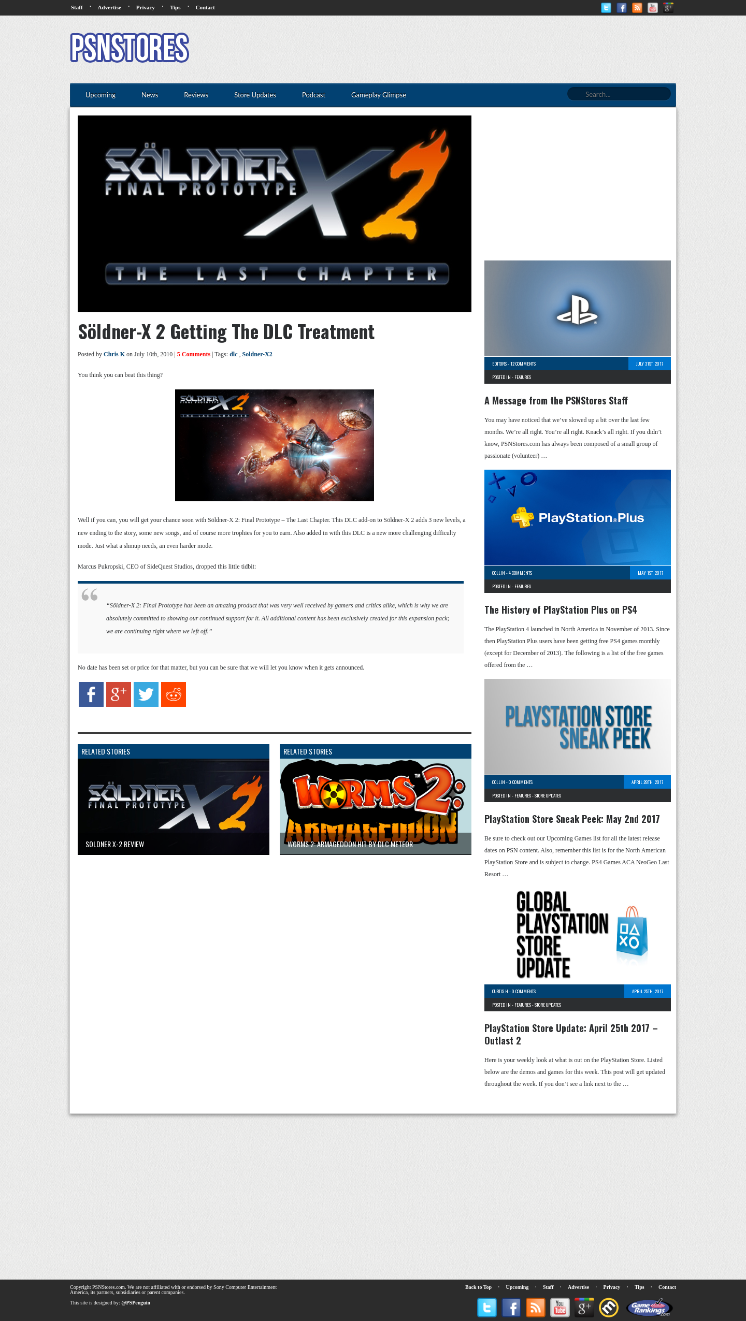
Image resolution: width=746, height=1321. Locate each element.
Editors (499, 363)
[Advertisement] (487, 49)
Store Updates (548, 795)
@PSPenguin (135, 1302)
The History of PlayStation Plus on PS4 (561, 609)
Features (522, 377)
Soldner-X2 (257, 354)
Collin (498, 572)
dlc (233, 354)
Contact (204, 7)
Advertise (109, 7)
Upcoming (517, 1287)
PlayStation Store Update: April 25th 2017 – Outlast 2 (571, 1034)
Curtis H (500, 991)
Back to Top (478, 1287)
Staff (77, 7)
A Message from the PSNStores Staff (556, 400)
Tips (175, 7)
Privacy (145, 7)
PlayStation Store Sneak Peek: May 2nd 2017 (572, 818)
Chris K (114, 354)
